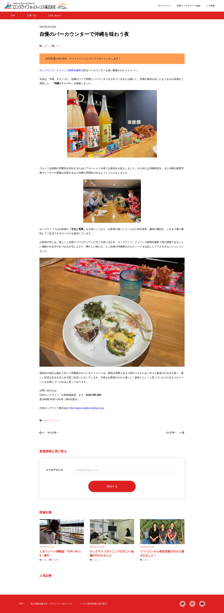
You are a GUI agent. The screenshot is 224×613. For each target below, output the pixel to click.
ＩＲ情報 (210, 5)
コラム (58, 46)
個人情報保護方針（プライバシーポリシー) (51, 603)
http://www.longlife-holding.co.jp (86, 408)
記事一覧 (31, 15)
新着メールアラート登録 (188, 5)
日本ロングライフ (51, 420)
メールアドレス (54, 470)
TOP (13, 15)
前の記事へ (53, 432)
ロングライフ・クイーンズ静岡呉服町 (60, 70)
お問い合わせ (54, 15)
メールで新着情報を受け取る (93, 603)
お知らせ (47, 46)
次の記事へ (171, 432)
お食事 (54, 560)
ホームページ (164, 5)
